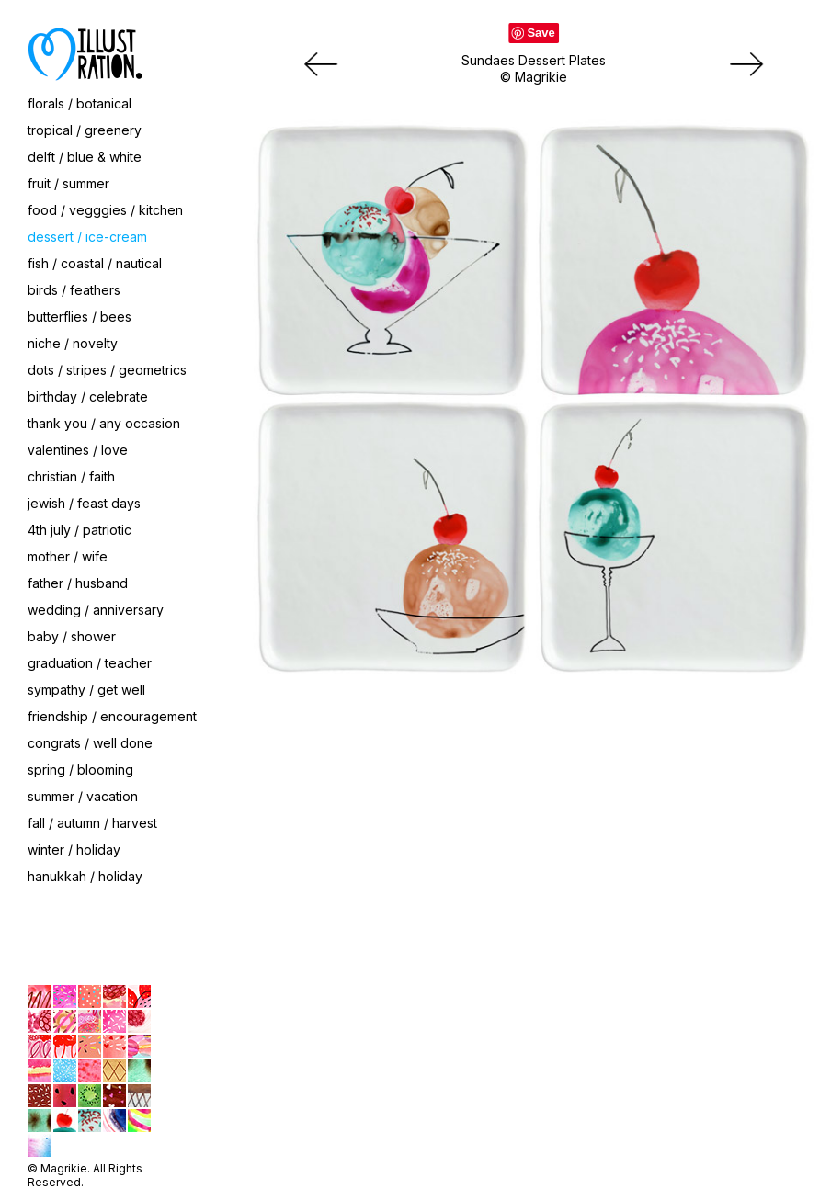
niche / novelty (73, 343)
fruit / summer (68, 183)
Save (540, 33)
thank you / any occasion (104, 423)
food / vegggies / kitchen (105, 210)
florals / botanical (79, 103)
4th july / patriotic (79, 530)
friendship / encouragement (112, 716)
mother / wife (68, 556)
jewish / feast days (84, 503)
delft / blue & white (85, 156)
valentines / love (78, 450)
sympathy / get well (86, 689)
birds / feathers (74, 290)
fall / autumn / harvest (92, 823)
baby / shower (72, 636)
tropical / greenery (85, 130)
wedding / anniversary (96, 609)
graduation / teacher (90, 663)
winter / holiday (74, 849)
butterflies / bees (79, 316)
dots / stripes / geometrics (107, 370)
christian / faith (71, 476)
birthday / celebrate (88, 396)
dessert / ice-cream (87, 236)
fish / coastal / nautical (95, 263)
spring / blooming (80, 769)
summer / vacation (83, 796)
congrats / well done (90, 743)
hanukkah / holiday (85, 876)
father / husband (78, 583)
